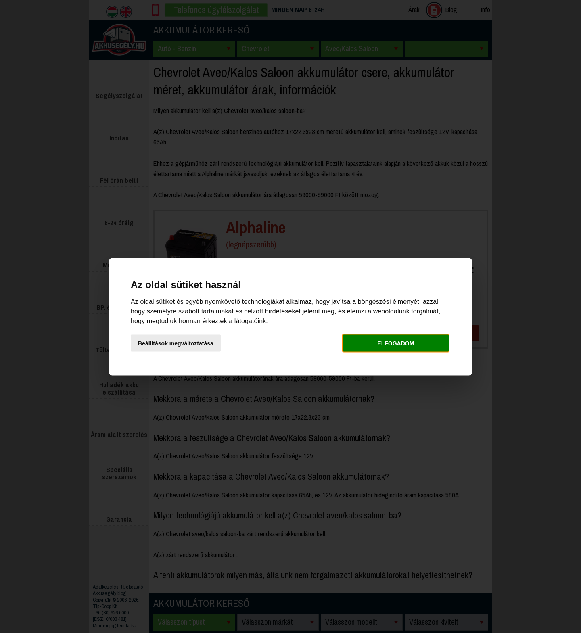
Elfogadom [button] (395, 343)
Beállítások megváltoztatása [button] (175, 343)
